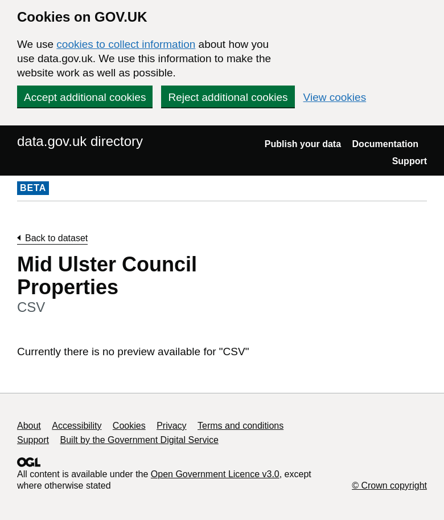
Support (409, 161)
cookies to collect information (125, 44)
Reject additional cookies (227, 97)
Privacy (171, 425)
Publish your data (303, 144)
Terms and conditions (240, 425)
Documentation (385, 144)
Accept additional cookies (85, 97)
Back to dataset (56, 238)
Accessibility (76, 425)
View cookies (335, 97)
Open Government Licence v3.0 (215, 474)
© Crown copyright (389, 485)
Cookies (129, 425)
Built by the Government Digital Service (139, 440)
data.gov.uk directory (80, 141)
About (29, 425)
